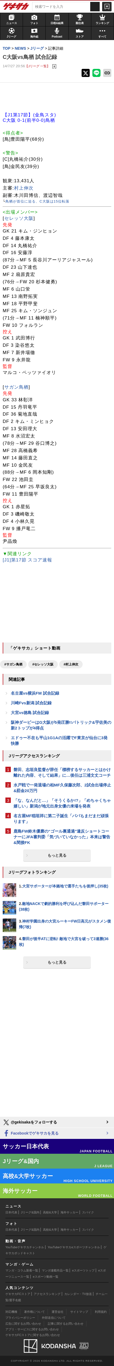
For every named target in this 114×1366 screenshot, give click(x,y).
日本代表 (11, 1212)
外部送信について (54, 1317)
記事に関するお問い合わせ (65, 1323)
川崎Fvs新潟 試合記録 (31, 703)
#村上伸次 (70, 664)
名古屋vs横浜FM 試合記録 (35, 693)
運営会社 (57, 1311)
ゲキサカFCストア (17, 1294)
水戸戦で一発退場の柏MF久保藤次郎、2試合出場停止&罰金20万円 (62, 788)
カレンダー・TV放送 (78, 1294)
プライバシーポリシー (20, 1317)
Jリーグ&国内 (30, 1212)
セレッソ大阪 (18, 218)
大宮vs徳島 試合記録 (30, 712)
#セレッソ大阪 (43, 664)
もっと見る (57, 855)
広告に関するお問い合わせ (23, 1323)
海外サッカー (69, 1212)
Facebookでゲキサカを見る (31, 1133)
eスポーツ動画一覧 (45, 1276)
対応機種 (11, 1311)
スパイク (88, 1212)
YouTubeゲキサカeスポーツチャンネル (74, 1247)
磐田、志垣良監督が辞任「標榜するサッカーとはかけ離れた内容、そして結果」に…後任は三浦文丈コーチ (62, 772)
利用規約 (101, 1311)
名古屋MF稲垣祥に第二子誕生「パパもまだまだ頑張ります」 (61, 818)
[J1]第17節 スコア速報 (27, 560)
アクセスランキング (47, 1294)
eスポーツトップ (83, 1270)
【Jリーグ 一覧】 (37, 66)
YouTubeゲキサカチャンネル (24, 1247)
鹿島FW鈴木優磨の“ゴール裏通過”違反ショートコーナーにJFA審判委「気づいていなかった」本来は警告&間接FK (62, 837)
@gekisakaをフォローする (30, 1122)
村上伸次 (23, 188)
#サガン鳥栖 (13, 664)
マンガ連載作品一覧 (55, 1270)
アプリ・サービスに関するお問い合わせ (32, 1329)
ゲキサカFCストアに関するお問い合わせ (32, 1335)
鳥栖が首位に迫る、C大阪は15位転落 (37, 201)
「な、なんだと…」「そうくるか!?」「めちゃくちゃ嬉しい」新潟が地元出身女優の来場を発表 (62, 803)
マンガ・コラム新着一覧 (21, 1270)
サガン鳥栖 (16, 387)
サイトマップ (79, 1311)
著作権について (34, 1311)
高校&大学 (50, 1212)
